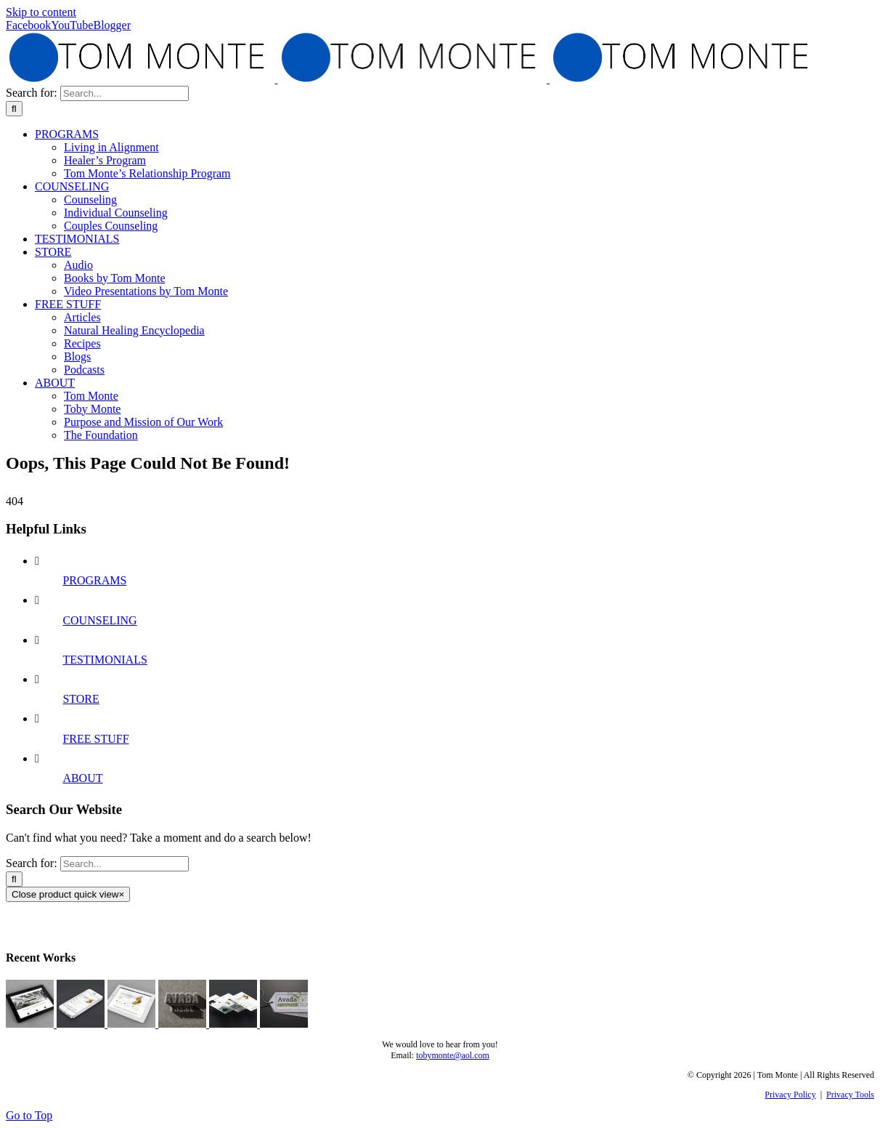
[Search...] (124, 93)
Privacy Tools (850, 1094)
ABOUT (82, 778)
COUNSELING (99, 620)
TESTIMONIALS (104, 659)
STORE (80, 699)
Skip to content (41, 12)
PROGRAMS (94, 580)
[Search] (14, 108)
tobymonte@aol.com (452, 1055)
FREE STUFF (95, 739)
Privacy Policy (790, 1094)
